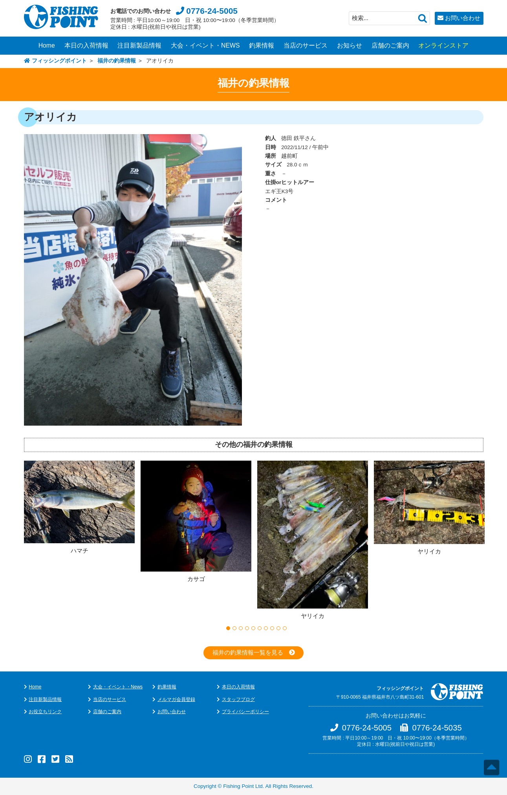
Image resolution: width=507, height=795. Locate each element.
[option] (82, 508)
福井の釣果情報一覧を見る (247, 652)
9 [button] (278, 628)
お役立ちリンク (45, 711)
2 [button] (234, 628)
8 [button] (272, 628)
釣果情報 (261, 45)
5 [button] (253, 628)
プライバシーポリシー (245, 711)
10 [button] (285, 628)
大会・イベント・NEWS (205, 45)
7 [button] (266, 628)
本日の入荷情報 (86, 45)
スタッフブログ (238, 699)
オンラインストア (443, 45)
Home (46, 45)
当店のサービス (306, 45)
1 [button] (228, 628)
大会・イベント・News (118, 687)
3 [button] (241, 628)
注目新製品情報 (139, 45)
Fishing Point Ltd (243, 786)
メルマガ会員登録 (176, 699)
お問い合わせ (462, 18)
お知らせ (349, 45)
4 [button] (247, 628)
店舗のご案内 (390, 45)
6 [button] (260, 628)
